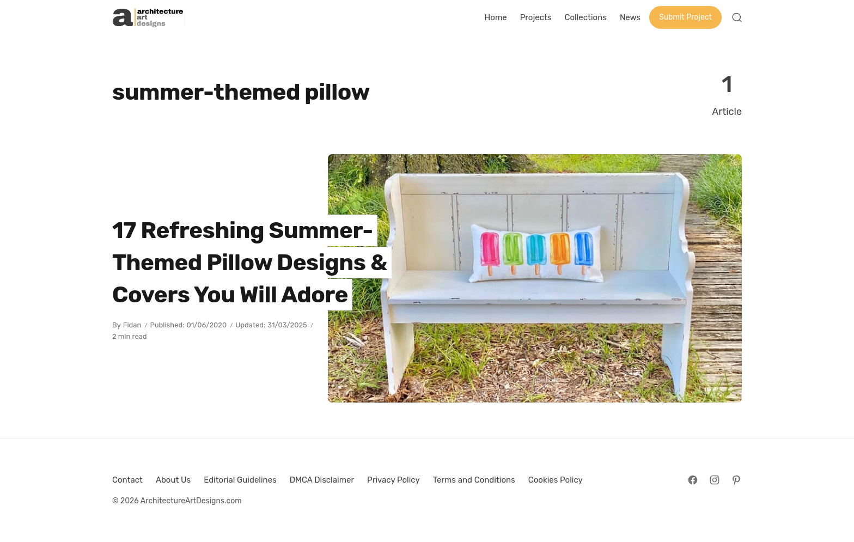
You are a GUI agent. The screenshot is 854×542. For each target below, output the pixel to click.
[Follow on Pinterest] (736, 480)
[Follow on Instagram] (714, 480)
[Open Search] (737, 17)
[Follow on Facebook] (693, 480)
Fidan (132, 325)
